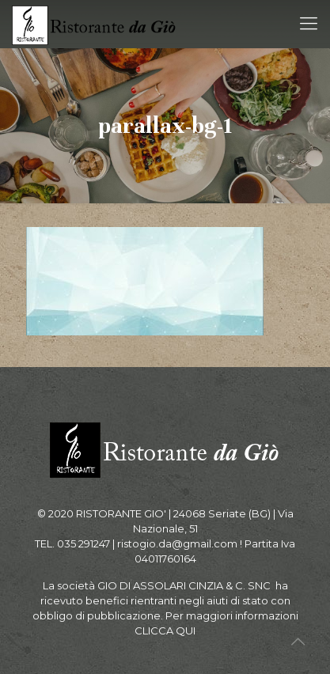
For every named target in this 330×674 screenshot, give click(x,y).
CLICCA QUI (165, 630)
